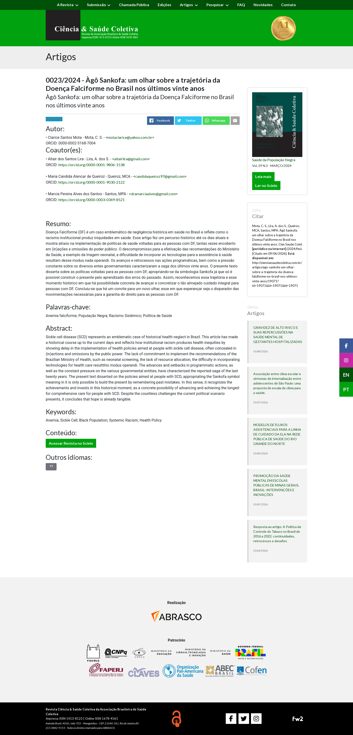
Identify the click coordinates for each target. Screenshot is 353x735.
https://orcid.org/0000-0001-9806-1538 (91, 164)
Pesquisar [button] (215, 4)
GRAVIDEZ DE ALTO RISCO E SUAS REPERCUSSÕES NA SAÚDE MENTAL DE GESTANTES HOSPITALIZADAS (277, 334)
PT (346, 389)
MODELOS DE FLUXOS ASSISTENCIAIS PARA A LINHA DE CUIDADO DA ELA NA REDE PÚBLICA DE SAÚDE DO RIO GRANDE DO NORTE (277, 434)
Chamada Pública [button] (134, 4)
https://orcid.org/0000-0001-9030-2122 (91, 182)
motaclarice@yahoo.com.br (129, 137)
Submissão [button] (96, 4)
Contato (288, 4)
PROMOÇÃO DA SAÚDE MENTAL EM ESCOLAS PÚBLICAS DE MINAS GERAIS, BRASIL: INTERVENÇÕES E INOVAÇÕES (276, 485)
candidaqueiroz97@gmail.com (160, 176)
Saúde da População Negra (273, 159)
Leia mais (263, 176)
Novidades (263, 4)
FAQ (241, 4)
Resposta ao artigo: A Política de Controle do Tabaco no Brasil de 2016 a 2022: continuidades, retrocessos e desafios (277, 534)
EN (346, 375)
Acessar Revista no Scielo (71, 443)
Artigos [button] (187, 4)
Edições (164, 4)
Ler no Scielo (266, 185)
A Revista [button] (65, 4)
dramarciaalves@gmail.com (153, 193)
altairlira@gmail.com (131, 158)
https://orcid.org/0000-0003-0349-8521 (91, 199)
